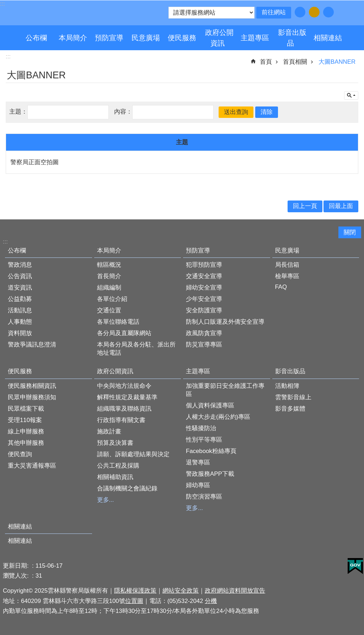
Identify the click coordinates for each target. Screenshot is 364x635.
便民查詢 (20, 454)
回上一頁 (305, 206)
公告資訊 (20, 276)
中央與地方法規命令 (124, 385)
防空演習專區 (204, 496)
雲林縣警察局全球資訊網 (68, 13)
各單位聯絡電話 (118, 321)
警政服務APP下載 (210, 473)
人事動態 (20, 321)
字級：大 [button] (328, 12)
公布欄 (36, 38)
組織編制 (109, 287)
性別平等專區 (204, 439)
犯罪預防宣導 (204, 264)
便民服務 (182, 38)
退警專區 (198, 462)
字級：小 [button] (300, 12)
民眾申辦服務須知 (32, 397)
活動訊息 (20, 310)
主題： (18, 111)
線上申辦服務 (26, 431)
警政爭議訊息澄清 (32, 344)
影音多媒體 (290, 408)
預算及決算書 (115, 442)
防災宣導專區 (204, 344)
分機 (211, 601)
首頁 (266, 61)
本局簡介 (73, 38)
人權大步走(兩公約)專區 (218, 416)
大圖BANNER (336, 61)
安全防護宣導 (204, 310)
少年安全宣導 (204, 299)
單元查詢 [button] (351, 95)
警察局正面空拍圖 (34, 162)
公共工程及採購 (118, 465)
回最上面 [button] (341, 206)
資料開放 (20, 333)
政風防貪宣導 (204, 333)
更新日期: (16, 565)
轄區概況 (109, 264)
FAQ (281, 286)
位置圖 (134, 601)
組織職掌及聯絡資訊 (124, 408)
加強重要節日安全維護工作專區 (225, 389)
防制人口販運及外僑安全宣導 (225, 321)
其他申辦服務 (26, 442)
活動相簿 (287, 385)
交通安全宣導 (204, 276)
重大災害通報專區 (32, 465)
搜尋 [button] (341, 12)
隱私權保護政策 (135, 590)
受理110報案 (25, 420)
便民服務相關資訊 (32, 385)
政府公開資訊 (219, 37)
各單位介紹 (112, 299)
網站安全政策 (180, 590)
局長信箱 (287, 264)
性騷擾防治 (201, 428)
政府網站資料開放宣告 (235, 590)
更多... (105, 499)
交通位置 (109, 310)
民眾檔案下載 (26, 408)
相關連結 (328, 38)
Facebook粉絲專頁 (211, 451)
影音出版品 (292, 37)
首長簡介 (109, 276)
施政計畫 (109, 431)
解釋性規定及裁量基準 (127, 397)
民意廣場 (146, 38)
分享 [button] (349, 12)
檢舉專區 (287, 276)
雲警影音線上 (293, 397)
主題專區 (255, 38)
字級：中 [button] (314, 12)
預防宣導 (109, 38)
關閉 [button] (350, 232)
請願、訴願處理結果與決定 (133, 454)
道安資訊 (20, 287)
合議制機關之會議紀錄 (127, 488)
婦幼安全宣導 (204, 287)
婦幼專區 (198, 485)
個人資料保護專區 (210, 405)
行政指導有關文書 (121, 420)
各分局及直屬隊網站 (124, 333)
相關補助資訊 (115, 477)
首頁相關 (295, 61)
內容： (123, 111)
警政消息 (20, 264)
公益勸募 (20, 299)
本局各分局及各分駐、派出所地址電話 (136, 348)
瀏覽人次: (16, 575)
